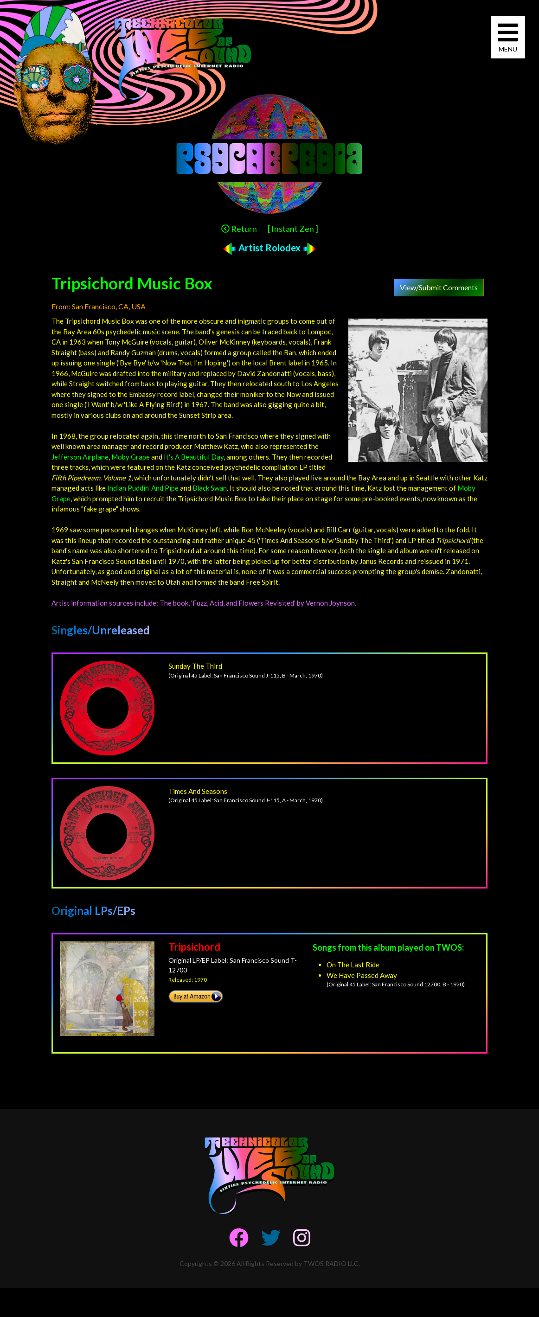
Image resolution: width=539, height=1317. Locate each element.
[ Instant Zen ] (293, 229)
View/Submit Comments (439, 287)
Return (239, 229)
